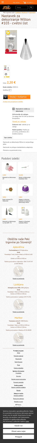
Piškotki (18, 390)
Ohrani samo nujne (18, 431)
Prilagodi (18, 437)
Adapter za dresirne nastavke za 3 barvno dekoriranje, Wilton (24, 201)
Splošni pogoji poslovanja (18, 379)
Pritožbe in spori (18, 402)
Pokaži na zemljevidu (18, 278)
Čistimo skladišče (18, 368)
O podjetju (18, 373)
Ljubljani (18, 12)
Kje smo (18, 376)
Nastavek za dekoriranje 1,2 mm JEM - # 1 (9, 222)
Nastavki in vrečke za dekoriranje (23, 110)
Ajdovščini (32, 12)
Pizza (18, 365)
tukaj (27, 421)
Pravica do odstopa (18, 399)
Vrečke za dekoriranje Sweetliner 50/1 (24, 178)
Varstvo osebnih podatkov (18, 387)
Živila (18, 353)
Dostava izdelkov (18, 395)
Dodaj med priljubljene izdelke (13, 102)
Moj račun (16, 2)
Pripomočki (18, 359)
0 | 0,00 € (28, 3)
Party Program (18, 362)
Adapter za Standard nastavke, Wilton (24, 222)
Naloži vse (18, 425)
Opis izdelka (8, 137)
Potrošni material (18, 356)
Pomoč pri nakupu (19, 121)
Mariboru (24, 12)
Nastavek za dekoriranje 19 (9, 178)
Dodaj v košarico (18, 96)
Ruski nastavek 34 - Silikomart (8, 200)
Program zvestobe (18, 382)
